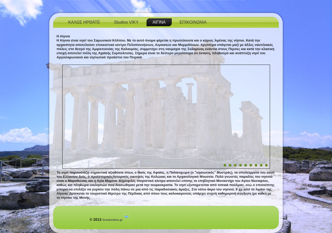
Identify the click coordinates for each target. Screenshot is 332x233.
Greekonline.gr (112, 219)
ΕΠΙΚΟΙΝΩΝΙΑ (193, 22)
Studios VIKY (126, 22)
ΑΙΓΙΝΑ (159, 22)
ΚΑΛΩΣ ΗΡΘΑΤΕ (84, 22)
